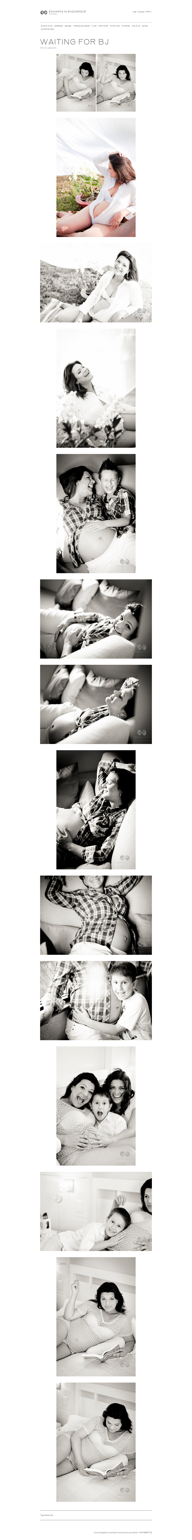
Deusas (68, 26)
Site (134, 12)
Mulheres (126, 26)
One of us (136, 26)
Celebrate (58, 26)
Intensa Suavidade (81, 26)
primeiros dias (47, 29)
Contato (141, 12)
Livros (94, 26)
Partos (145, 26)
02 (45, 48)
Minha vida (115, 26)
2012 (41, 48)
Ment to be (103, 26)
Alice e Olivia (46, 26)
